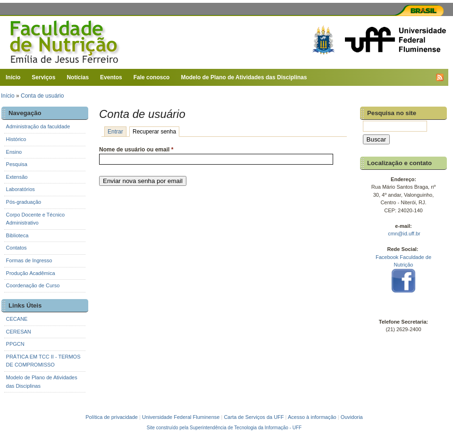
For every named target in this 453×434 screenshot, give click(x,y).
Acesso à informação (312, 417)
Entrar (115, 131)
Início (13, 77)
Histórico (16, 139)
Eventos (111, 77)
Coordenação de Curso (33, 285)
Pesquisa (16, 164)
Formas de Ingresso (29, 260)
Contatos (16, 247)
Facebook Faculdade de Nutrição (404, 274)
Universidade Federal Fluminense (180, 417)
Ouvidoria (352, 417)
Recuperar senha (156, 131)
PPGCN (15, 344)
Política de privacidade (111, 417)
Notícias (78, 77)
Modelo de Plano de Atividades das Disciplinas (244, 77)
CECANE (17, 319)
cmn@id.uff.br (404, 233)
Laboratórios (20, 189)
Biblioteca (17, 235)
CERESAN (18, 331)
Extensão (17, 177)
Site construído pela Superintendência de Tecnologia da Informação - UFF (224, 427)
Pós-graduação (24, 202)
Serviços (43, 77)
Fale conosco (152, 77)
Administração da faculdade (38, 126)
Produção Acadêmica (30, 273)
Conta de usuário (42, 95)
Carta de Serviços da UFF (254, 417)
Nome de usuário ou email (136, 149)
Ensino (14, 152)
